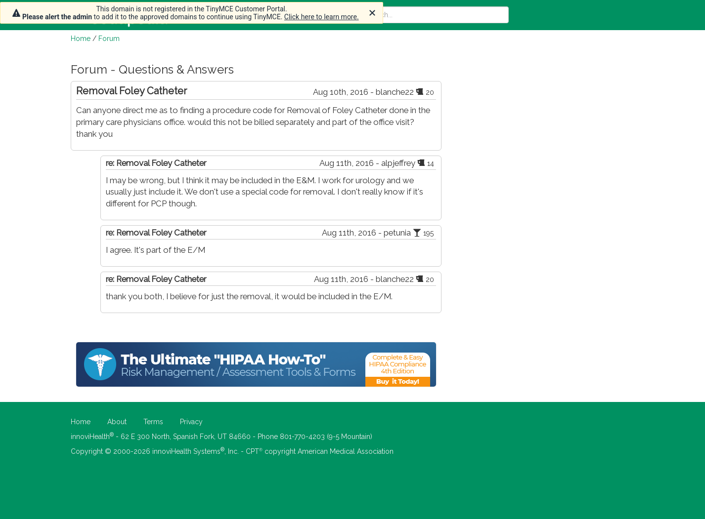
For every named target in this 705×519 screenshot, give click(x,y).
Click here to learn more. (321, 17)
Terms (153, 422)
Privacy (191, 422)
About (117, 422)
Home (80, 38)
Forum (109, 38)
